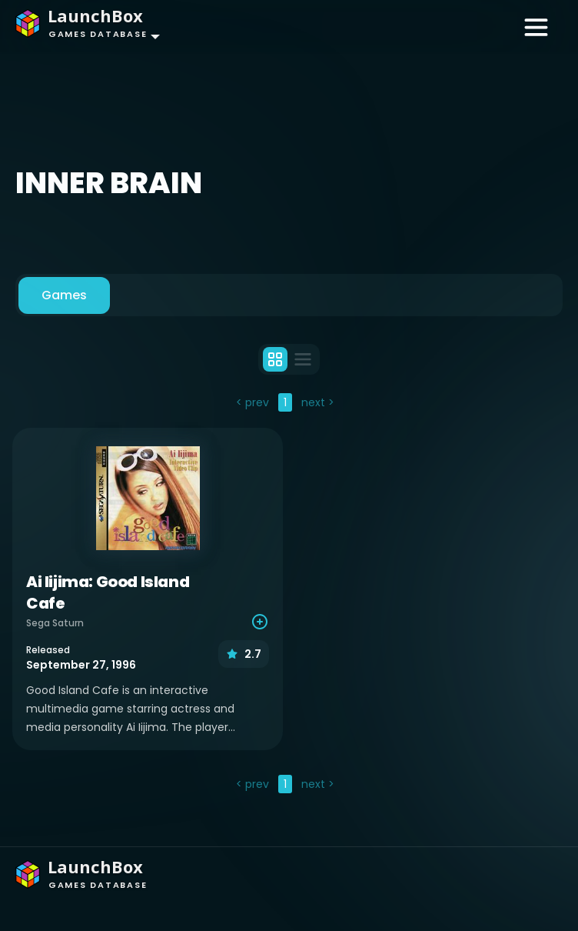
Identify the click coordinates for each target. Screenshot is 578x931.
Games (64, 295)
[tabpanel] (289, 595)
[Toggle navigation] (536, 26)
